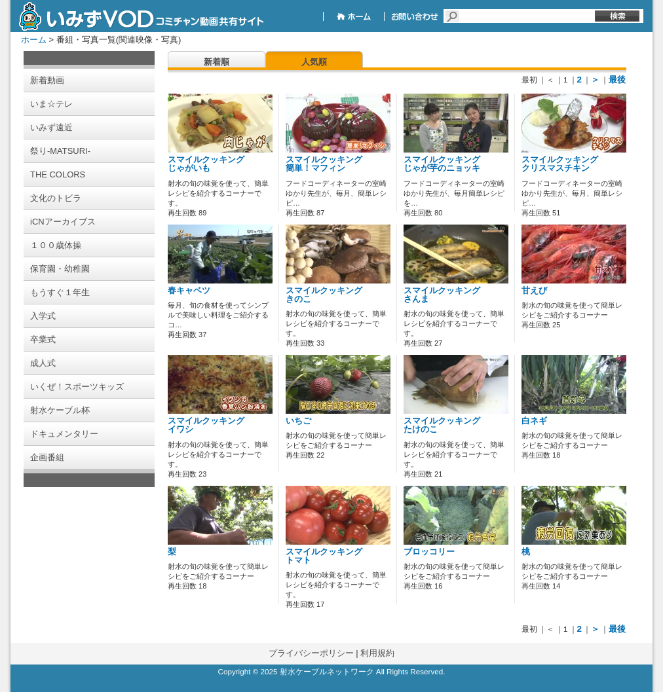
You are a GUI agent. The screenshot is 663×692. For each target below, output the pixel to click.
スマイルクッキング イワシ (206, 425)
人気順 (314, 62)
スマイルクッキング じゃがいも (206, 164)
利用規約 (377, 653)
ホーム (34, 40)
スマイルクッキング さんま (442, 295)
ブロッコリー (429, 551)
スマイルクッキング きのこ (324, 295)
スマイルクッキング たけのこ (442, 425)
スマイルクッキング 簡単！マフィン (324, 164)
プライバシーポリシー (311, 653)
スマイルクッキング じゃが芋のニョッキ (442, 164)
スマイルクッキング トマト (324, 556)
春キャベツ (189, 290)
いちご (298, 421)
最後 (617, 79)
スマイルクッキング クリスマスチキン (559, 164)
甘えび (534, 290)
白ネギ (534, 421)
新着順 (216, 62)
